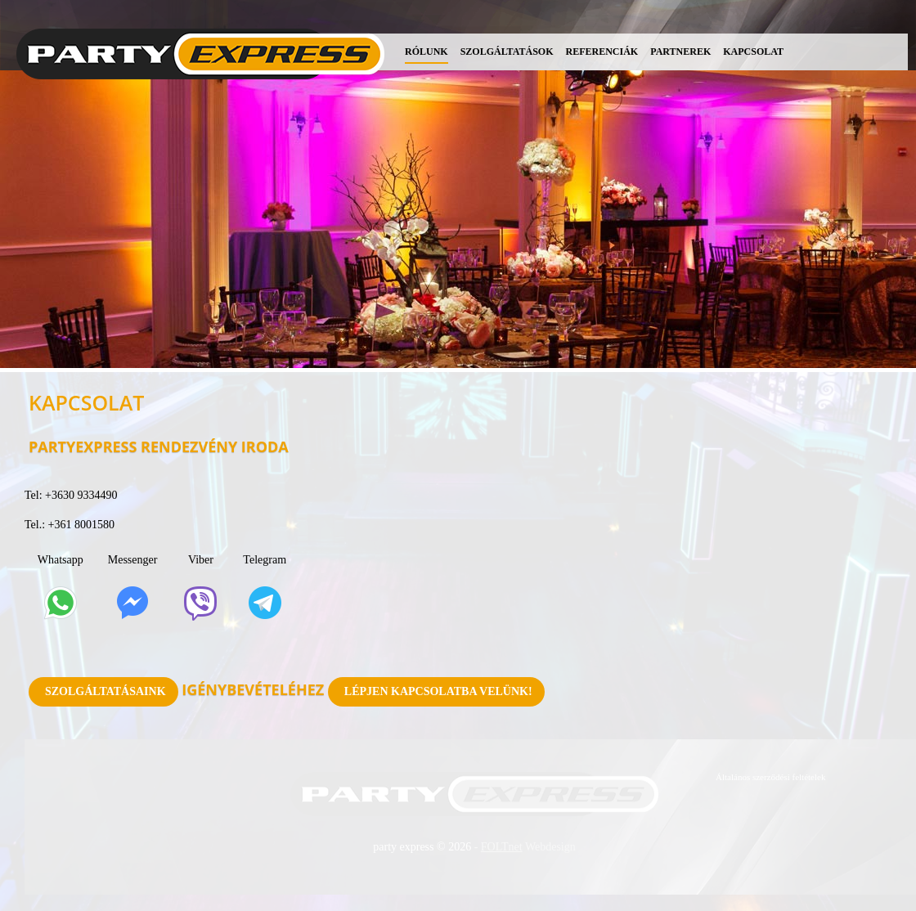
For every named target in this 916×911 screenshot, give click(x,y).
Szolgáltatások (507, 51)
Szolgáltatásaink (105, 691)
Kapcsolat (753, 51)
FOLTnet (502, 847)
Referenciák (602, 51)
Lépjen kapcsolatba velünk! (438, 691)
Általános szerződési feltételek (770, 777)
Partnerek (680, 51)
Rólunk (426, 51)
